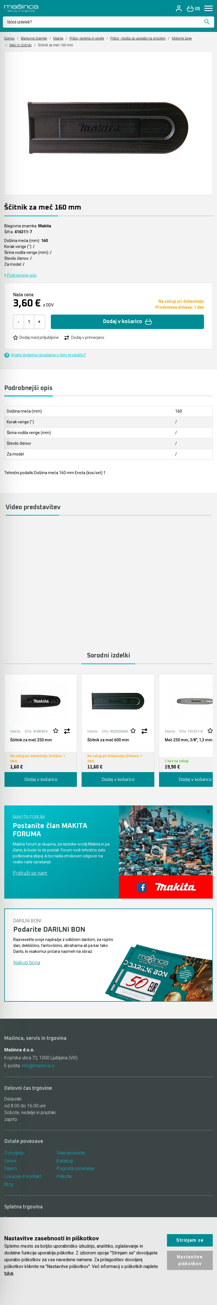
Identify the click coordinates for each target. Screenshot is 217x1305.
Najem (10, 1168)
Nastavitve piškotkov (190, 1260)
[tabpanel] (40, 730)
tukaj (8, 1273)
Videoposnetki (71, 1153)
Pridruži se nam (30, 873)
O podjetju (14, 1153)
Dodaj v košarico (127, 322)
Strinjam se (190, 1240)
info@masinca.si (38, 1065)
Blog (8, 1184)
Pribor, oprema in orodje (87, 38)
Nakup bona (26, 962)
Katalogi (65, 1161)
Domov (9, 38)
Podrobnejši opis (20, 275)
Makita (58, 38)
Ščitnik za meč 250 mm (31, 740)
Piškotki (64, 1176)
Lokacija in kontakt (22, 1176)
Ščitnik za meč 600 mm (108, 740)
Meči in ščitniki (20, 45)
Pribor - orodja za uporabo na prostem (138, 38)
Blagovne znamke (34, 38)
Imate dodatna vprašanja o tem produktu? (45, 355)
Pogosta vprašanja (75, 1168)
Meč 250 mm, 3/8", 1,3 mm (188, 740)
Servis (10, 1161)
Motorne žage (182, 38)
